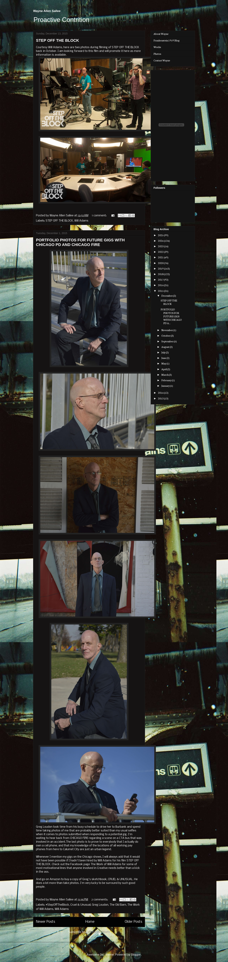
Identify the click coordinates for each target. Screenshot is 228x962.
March (165, 374)
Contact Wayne (162, 60)
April (164, 369)
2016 (161, 285)
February (166, 380)
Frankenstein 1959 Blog (167, 40)
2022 (161, 251)
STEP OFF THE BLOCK (57, 40)
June (164, 358)
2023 (161, 246)
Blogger (136, 954)
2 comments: (100, 899)
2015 (161, 291)
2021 (161, 257)
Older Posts (133, 922)
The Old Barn (118, 904)
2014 (161, 392)
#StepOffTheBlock (57, 904)
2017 (161, 279)
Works (157, 47)
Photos (157, 53)
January (165, 385)
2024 (161, 240)
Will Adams (81, 220)
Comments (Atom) (98, 932)
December (167, 295)
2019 (161, 268)
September (167, 341)
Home (89, 922)
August (165, 347)
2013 (161, 398)
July (163, 352)
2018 (161, 274)
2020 (161, 263)
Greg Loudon (100, 904)
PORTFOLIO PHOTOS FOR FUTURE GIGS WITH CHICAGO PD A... (171, 316)
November (167, 330)
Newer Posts (45, 922)
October (166, 335)
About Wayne (161, 33)
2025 (161, 235)
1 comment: (99, 215)
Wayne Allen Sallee (47, 11)
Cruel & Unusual (80, 904)
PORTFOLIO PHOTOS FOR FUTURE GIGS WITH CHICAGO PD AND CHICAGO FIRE (80, 242)
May (164, 363)
